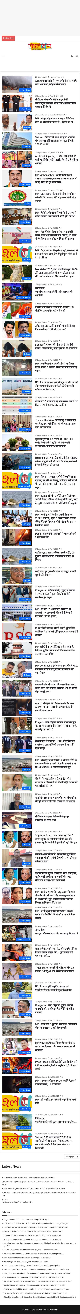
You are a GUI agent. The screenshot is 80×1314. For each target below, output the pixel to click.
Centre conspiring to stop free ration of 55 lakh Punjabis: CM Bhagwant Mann (33, 1231)
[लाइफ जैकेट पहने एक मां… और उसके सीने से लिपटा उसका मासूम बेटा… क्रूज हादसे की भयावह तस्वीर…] (17, 952)
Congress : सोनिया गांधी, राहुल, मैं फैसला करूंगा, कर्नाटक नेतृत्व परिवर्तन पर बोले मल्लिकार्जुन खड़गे (55, 594)
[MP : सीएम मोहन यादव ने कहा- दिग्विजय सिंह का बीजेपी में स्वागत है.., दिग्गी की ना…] (17, 122)
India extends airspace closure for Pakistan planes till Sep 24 (27, 1258)
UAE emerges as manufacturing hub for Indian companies (26, 1262)
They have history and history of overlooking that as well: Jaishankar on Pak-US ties (36, 1227)
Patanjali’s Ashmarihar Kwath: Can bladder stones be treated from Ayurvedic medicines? (37, 1273)
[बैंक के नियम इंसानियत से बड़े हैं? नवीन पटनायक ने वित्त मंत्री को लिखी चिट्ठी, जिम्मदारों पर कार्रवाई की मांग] (17, 782)
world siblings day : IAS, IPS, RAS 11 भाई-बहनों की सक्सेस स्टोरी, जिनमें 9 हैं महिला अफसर (56, 160)
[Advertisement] (40, 18)
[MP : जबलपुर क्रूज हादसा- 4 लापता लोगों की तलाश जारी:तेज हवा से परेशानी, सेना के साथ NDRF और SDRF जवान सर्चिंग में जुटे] (17, 763)
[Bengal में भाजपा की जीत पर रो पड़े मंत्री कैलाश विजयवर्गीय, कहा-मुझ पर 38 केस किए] (17, 348)
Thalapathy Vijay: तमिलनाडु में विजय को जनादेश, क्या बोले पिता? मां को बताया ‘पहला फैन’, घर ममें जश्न (55, 424)
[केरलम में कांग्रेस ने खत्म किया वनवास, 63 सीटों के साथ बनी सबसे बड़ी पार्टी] (17, 310)
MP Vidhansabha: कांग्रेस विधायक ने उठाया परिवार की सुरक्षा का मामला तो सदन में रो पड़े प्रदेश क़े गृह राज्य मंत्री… (56, 178)
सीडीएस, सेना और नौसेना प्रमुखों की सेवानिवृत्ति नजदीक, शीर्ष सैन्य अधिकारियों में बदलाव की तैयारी (55, 103)
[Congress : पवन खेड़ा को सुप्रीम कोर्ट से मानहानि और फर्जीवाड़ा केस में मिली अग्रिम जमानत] (17, 1008)
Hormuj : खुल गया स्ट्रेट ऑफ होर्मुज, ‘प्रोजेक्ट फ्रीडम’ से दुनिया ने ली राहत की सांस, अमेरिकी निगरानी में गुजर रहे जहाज (56, 461)
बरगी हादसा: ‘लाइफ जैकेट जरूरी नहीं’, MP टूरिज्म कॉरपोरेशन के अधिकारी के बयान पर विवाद (55, 556)
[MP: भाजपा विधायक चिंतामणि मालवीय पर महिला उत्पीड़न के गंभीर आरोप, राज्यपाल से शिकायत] (17, 1046)
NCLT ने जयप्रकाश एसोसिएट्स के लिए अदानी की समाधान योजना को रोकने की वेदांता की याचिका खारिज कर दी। (56, 386)
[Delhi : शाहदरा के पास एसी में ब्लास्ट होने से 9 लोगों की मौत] (17, 537)
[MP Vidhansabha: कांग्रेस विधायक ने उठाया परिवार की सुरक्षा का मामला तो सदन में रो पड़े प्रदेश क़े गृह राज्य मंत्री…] (17, 178)
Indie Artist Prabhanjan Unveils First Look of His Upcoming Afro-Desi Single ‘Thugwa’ (36, 1223)
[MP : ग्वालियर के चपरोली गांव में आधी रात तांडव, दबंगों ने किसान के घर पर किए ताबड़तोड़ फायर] (17, 367)
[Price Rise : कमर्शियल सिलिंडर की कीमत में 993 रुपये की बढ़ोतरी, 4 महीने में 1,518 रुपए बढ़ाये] (17, 1065)
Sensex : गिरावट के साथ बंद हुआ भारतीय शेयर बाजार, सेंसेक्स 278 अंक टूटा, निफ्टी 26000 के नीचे (55, 141)
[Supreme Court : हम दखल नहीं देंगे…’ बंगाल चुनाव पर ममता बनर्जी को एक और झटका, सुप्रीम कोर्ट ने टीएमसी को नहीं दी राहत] (17, 839)
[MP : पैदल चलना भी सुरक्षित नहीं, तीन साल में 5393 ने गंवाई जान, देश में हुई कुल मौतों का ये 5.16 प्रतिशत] (17, 254)
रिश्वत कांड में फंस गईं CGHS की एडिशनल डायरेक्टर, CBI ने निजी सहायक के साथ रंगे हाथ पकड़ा (55, 745)
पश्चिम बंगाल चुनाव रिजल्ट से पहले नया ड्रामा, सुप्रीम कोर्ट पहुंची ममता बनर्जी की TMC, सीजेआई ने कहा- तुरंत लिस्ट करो (56, 877)
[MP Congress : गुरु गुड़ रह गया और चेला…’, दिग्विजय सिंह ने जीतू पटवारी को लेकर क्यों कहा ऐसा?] (17, 669)
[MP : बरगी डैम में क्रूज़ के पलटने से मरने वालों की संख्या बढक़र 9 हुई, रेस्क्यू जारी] (17, 1027)
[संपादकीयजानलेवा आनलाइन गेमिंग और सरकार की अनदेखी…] (17, 291)
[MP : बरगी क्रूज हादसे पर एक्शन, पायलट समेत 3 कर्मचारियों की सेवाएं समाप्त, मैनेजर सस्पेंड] (17, 914)
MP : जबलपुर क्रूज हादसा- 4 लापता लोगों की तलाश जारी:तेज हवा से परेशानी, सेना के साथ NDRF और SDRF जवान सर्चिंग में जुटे (56, 763)
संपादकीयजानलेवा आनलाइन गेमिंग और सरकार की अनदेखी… (54, 292)
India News (6, 1212)
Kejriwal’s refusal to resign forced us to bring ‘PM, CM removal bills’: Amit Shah (34, 1277)
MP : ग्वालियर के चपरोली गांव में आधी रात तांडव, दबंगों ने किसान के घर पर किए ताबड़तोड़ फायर (56, 367)
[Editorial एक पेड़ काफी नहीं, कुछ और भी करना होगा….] (17, 1122)
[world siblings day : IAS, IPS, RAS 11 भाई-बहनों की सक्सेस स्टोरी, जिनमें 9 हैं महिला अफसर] (17, 159)
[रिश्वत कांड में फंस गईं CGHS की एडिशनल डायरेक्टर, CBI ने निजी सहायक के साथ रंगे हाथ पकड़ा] (17, 744)
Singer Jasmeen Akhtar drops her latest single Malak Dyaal (26, 1219)
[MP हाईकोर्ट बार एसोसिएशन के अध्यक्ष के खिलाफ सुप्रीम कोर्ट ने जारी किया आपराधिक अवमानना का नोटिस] (17, 650)
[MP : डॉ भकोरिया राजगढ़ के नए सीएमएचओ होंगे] (17, 1103)
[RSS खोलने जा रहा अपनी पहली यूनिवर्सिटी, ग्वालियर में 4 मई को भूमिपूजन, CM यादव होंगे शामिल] (17, 631)
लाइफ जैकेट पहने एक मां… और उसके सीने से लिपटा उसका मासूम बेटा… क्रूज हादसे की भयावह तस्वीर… (56, 952)
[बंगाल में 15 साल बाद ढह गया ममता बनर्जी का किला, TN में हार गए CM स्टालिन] (17, 405)
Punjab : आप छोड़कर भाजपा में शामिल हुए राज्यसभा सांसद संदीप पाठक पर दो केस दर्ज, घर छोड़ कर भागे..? (56, 726)
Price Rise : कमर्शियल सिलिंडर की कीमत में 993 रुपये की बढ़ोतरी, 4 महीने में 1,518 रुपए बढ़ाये (56, 1065)
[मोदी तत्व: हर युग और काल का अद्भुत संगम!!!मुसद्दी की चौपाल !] (17, 575)
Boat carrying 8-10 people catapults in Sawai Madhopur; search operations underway (36, 1269)
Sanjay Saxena (42, 77)
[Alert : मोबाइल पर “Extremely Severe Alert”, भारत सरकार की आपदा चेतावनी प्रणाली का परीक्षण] (17, 707)
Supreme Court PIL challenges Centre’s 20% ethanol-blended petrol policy (32, 1265)
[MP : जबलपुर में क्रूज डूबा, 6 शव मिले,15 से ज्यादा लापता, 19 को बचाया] (17, 1084)
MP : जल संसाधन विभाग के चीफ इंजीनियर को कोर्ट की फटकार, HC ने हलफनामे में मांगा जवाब (55, 197)
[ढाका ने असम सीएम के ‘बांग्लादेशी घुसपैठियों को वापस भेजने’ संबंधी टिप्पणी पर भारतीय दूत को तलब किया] (17, 857)
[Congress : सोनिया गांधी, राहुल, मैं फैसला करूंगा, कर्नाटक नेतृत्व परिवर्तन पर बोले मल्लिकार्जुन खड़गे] (17, 594)
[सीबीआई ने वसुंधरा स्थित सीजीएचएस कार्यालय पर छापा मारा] (17, 820)
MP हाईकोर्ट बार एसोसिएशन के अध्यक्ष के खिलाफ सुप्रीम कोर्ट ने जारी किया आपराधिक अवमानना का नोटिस (55, 650)
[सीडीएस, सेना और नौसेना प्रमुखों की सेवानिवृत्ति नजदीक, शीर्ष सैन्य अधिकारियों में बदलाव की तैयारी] (17, 103)
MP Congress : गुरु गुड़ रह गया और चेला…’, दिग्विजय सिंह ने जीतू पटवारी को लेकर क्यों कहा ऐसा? (56, 669)
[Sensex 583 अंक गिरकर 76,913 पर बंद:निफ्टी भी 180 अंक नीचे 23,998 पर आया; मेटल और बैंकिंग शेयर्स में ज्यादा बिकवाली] (17, 1141)
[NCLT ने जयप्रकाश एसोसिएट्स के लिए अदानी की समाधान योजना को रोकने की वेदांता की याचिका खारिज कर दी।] (17, 386)
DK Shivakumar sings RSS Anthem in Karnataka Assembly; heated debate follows (35, 1285)
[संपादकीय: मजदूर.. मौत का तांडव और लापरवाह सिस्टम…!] (17, 933)
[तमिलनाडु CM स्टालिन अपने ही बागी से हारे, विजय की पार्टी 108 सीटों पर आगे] (17, 329)
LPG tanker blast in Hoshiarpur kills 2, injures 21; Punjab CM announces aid (32, 1235)
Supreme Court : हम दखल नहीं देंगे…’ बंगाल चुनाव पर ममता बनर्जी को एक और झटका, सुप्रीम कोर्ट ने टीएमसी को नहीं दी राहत (56, 839)
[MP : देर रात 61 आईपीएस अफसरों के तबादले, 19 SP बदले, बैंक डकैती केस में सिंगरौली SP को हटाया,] (17, 612)
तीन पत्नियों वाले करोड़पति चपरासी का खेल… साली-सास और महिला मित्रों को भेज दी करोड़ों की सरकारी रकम (56, 688)
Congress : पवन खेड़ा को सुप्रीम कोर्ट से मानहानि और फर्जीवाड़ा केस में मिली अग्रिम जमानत (54, 1009)
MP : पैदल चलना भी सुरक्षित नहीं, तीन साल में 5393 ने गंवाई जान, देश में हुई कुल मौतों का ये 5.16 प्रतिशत (56, 254)
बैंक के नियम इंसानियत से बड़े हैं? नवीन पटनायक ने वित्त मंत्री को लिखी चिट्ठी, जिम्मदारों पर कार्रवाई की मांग (56, 782)
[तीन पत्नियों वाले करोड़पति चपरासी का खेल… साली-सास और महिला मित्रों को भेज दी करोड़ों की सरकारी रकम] (17, 688)
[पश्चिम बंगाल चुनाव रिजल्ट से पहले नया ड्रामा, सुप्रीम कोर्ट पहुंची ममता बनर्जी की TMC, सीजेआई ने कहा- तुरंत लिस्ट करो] (17, 876)
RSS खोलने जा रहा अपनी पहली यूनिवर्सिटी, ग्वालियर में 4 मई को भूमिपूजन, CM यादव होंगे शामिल (56, 632)
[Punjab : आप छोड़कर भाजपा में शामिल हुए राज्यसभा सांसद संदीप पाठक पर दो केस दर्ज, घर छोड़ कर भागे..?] (17, 725)
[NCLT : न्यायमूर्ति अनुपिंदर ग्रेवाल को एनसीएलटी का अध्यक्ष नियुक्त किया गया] (17, 990)
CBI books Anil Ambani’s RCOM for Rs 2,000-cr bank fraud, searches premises (33, 1254)
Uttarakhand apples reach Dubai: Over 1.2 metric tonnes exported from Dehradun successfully (40, 1297)
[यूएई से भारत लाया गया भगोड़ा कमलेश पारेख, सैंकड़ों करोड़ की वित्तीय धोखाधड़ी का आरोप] (17, 801)
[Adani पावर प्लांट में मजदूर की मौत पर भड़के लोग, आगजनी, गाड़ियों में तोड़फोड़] (17, 84)
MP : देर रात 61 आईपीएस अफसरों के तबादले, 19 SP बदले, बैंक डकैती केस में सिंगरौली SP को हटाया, (53, 613)
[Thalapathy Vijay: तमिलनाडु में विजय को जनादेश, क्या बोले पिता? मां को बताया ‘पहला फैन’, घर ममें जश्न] (17, 423)
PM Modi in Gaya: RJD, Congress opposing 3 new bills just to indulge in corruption (35, 1293)
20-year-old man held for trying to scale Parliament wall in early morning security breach (37, 1289)
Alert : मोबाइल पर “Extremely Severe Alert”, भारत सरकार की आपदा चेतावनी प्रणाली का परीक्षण (54, 707)
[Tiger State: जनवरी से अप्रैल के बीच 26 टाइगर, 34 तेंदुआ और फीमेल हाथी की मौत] (17, 971)
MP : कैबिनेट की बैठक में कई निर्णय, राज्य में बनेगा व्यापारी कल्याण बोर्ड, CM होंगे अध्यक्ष (28, 1177)
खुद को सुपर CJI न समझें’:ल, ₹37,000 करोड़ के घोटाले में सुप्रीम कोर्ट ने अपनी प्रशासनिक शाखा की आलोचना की (54, 443)
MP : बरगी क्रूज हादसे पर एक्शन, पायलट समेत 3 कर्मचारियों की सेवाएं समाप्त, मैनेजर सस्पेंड (55, 914)
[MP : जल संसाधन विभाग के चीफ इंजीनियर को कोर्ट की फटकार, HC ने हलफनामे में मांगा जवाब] (17, 197)
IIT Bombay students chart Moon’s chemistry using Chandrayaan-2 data (31, 1250)
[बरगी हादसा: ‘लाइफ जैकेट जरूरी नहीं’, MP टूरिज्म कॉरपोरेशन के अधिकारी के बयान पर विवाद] (17, 556)
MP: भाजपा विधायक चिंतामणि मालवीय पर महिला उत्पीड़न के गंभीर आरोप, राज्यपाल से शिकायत (55, 1046)
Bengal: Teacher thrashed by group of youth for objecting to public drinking (32, 1239)
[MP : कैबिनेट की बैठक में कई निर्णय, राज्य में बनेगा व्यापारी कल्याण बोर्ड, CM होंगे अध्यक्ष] (17, 216)
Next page (72, 1156)
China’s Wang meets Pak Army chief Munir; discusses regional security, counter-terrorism (38, 1281)
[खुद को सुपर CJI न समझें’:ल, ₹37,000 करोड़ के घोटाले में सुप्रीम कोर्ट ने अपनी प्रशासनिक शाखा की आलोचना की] (17, 442)
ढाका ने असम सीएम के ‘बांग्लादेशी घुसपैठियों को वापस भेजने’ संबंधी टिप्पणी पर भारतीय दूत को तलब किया (56, 858)
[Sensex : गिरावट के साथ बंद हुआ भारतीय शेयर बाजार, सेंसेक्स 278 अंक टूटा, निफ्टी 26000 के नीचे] (17, 140)
